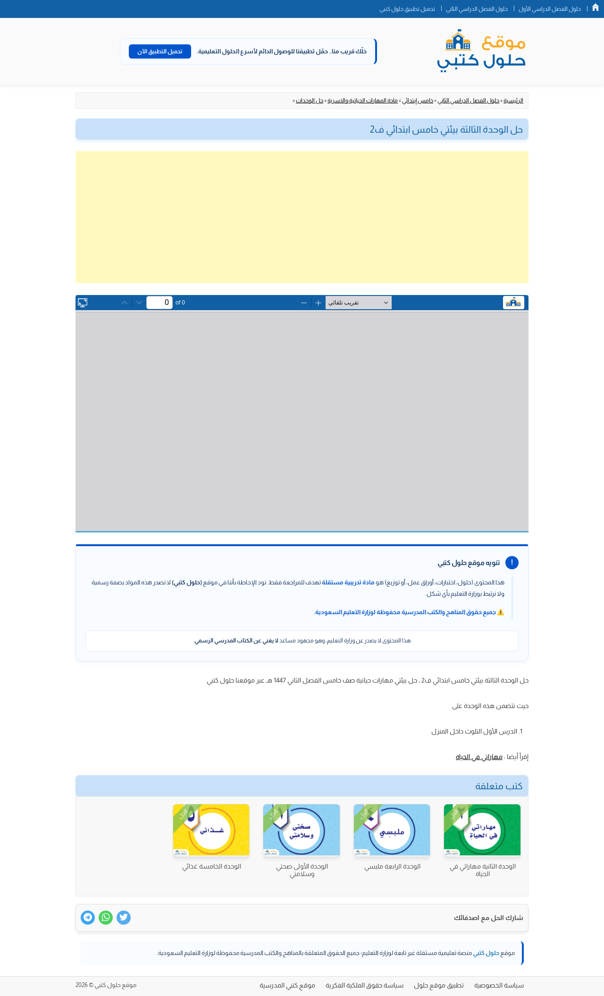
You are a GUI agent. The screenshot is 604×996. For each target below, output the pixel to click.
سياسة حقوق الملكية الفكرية (364, 985)
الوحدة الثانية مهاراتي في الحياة (483, 870)
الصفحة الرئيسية (595, 7)
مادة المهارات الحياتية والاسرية (362, 100)
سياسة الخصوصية (499, 985)
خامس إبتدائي (417, 100)
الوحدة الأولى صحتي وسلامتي (302, 870)
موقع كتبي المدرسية (287, 985)
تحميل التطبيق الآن (160, 51)
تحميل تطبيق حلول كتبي (407, 9)
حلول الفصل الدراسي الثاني (477, 9)
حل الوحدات (309, 100)
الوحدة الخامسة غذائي (211, 866)
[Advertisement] (302, 217)
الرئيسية (513, 100)
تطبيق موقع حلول (439, 985)
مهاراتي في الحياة (479, 756)
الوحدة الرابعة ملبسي (392, 866)
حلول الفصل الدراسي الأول (550, 9)
